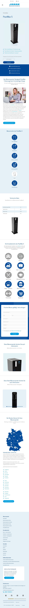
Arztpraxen (5, 537)
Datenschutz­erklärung (16, 330)
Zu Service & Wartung (8, 499)
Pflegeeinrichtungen (6, 539)
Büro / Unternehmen (7, 530)
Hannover (6, 483)
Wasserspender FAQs (7, 522)
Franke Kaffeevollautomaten (8, 557)
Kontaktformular (6, 525)
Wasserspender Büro (7, 518)
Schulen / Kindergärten (7, 534)
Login (17, 1)
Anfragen (14, 333)
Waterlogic (5, 549)
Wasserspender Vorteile (7, 520)
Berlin (6, 469)
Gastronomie (5, 535)
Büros (20, 110)
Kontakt (23, 603)
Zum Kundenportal (9, 576)
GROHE (4, 547)
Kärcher (4, 553)
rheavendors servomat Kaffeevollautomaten (11, 559)
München (6, 489)
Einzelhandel (14, 112)
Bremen (6, 471)
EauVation (5, 544)
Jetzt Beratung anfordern (9, 122)
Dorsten (6, 474)
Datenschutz (18, 603)
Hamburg (6, 482)
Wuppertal (7, 496)
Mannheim (7, 487)
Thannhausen (7, 493)
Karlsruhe (6, 485)
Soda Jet (4, 551)
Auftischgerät (8, 59)
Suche (12, 1)
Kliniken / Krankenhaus (7, 532)
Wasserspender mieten (7, 524)
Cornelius (12, 105)
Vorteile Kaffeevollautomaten (8, 561)
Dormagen (7, 472)
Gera (5, 478)
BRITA (4, 546)
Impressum (17, 600)
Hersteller (5, 516)
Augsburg (6, 467)
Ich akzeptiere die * (12, 330)
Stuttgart (6, 491)
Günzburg (6, 480)
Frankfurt (6, 476)
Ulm (5, 494)
